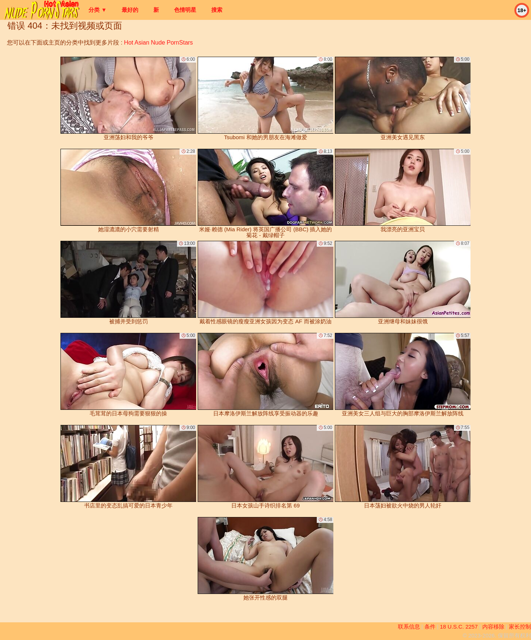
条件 (429, 626)
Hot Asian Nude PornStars (158, 42)
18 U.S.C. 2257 (459, 626)
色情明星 (185, 10)
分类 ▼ (97, 10)
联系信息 (409, 626)
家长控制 (520, 626)
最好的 (130, 10)
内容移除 (493, 626)
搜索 (216, 10)
